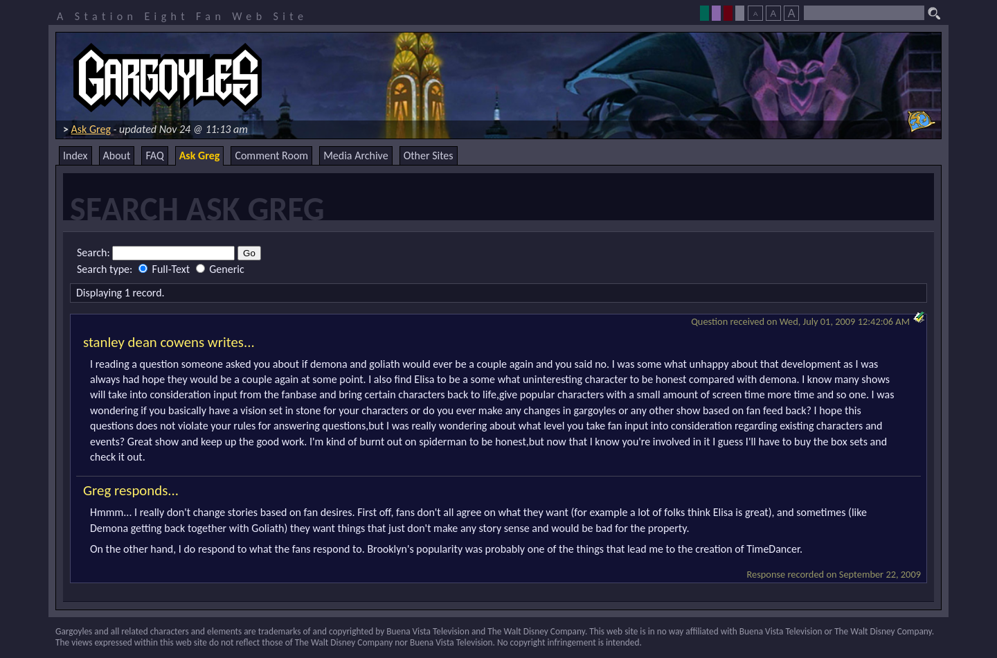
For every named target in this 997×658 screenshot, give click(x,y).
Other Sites (428, 155)
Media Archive (355, 155)
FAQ (154, 155)
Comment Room (271, 155)
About (117, 155)
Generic (220, 269)
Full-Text (165, 269)
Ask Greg (91, 129)
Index (75, 155)
